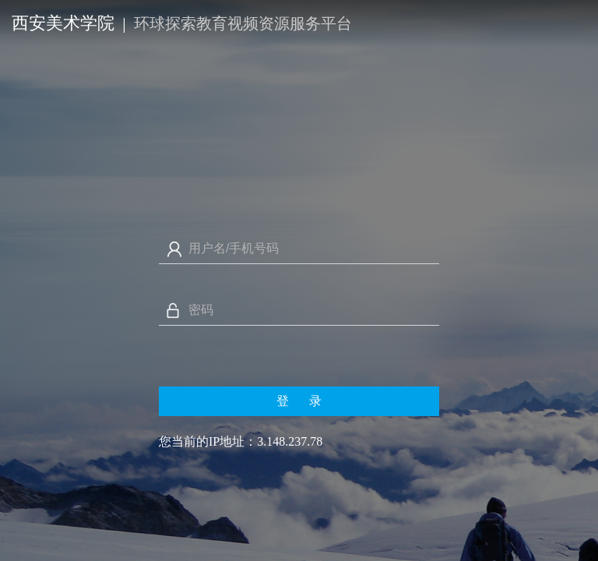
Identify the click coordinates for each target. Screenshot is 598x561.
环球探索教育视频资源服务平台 (243, 23)
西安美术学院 (63, 23)
